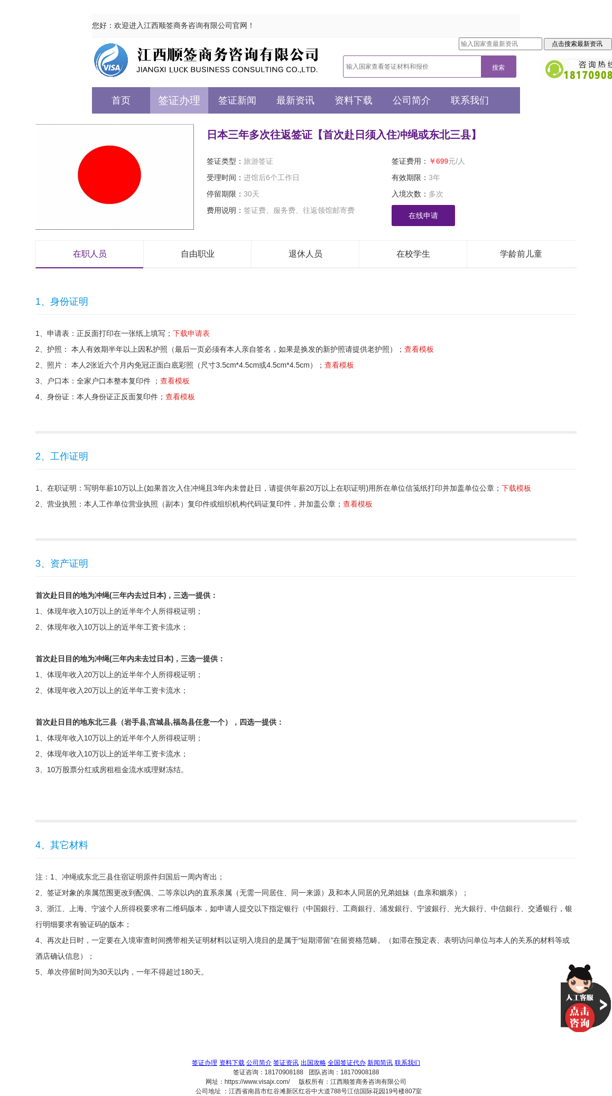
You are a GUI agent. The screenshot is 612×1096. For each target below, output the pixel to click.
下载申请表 (191, 333)
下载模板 (516, 488)
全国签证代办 (347, 1062)
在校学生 (413, 253)
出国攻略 (313, 1062)
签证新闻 (237, 100)
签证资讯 (286, 1062)
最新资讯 (295, 100)
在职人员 (90, 253)
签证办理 (179, 100)
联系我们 (470, 100)
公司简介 (412, 100)
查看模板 (419, 349)
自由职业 (198, 253)
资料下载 (354, 100)
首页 (121, 100)
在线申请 (423, 215)
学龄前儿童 (521, 253)
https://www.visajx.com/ (257, 1081)
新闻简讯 (380, 1062)
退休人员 (305, 253)
